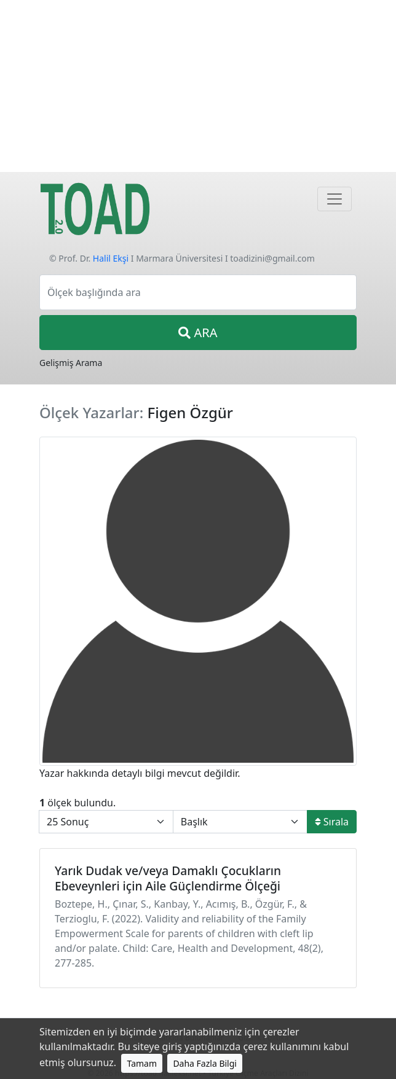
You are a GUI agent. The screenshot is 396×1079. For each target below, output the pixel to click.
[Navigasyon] (334, 199)
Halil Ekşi (111, 258)
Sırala (332, 821)
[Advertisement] (198, 86)
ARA (197, 332)
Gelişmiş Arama (70, 362)
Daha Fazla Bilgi (205, 1063)
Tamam (142, 1063)
